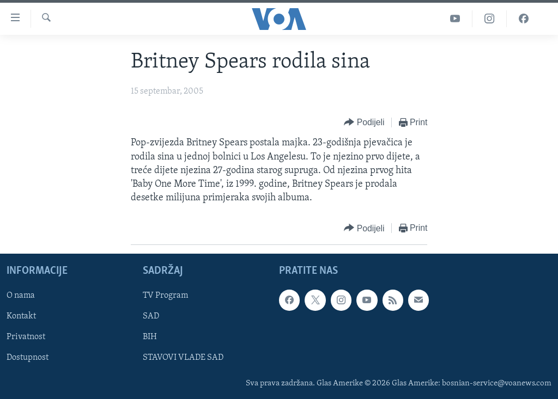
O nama (21, 296)
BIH (150, 337)
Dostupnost (27, 358)
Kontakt (21, 316)
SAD (151, 316)
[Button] (364, 122)
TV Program (165, 296)
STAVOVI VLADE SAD (183, 358)
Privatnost (26, 337)
